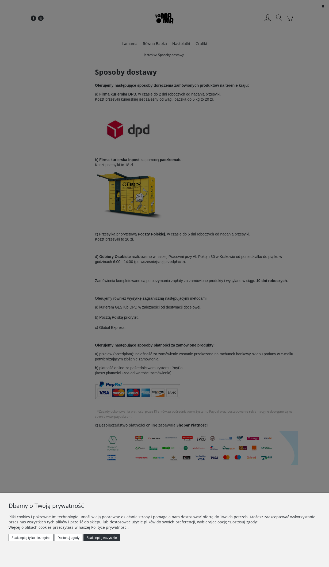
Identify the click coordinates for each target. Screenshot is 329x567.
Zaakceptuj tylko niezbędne (31, 538)
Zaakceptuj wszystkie (101, 538)
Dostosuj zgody (68, 538)
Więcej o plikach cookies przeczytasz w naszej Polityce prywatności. (69, 527)
